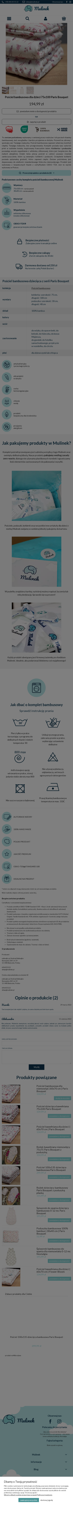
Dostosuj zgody (46, 1500)
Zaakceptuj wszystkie (28, 1500)
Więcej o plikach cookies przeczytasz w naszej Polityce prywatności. (28, 1495)
